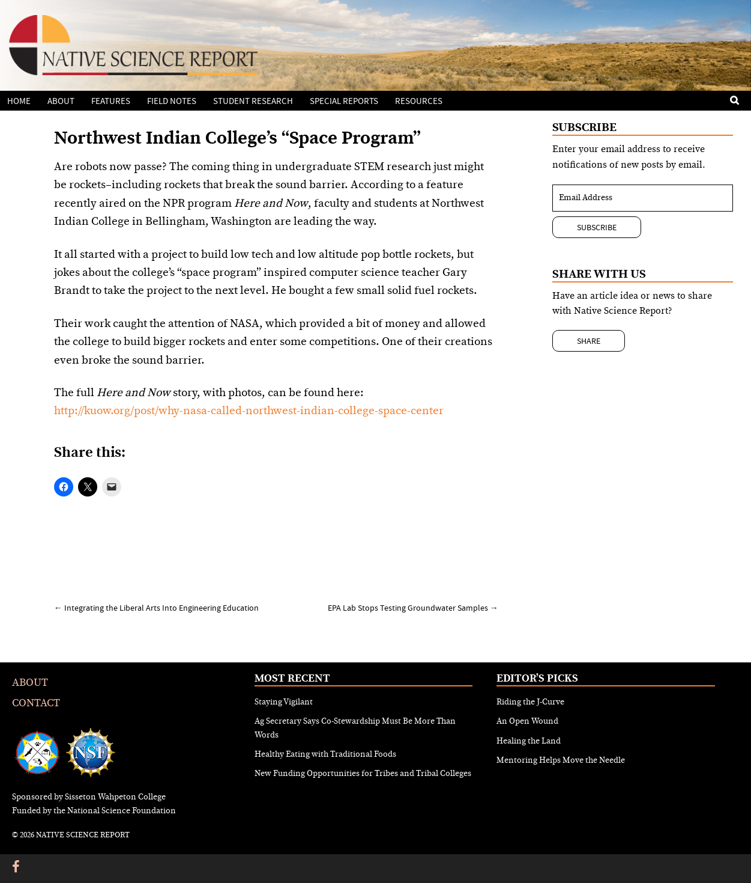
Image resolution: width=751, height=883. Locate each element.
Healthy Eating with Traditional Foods (325, 754)
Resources (418, 101)
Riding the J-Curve (530, 702)
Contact (36, 703)
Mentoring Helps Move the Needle (560, 760)
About (60, 101)
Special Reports (344, 101)
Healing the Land (528, 741)
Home (19, 101)
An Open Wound (527, 721)
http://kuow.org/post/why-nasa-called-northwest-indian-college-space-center (249, 411)
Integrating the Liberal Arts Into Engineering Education (156, 607)
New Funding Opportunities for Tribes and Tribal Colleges (363, 773)
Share (588, 340)
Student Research (253, 101)
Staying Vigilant (284, 702)
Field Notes (171, 101)
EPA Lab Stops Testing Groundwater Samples (413, 607)
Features (110, 101)
